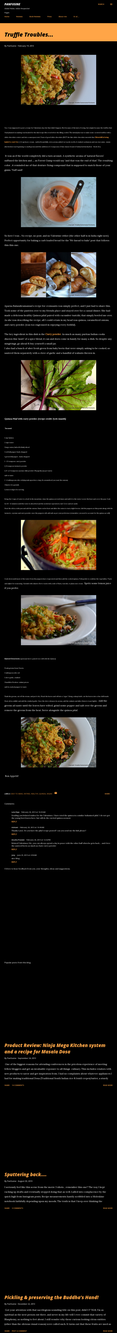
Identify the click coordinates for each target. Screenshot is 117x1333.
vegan (49, 794)
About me (63, 16)
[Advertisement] (58, 941)
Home (6, 16)
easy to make (17, 794)
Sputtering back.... (25, 1174)
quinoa (42, 794)
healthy (34, 794)
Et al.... (76, 16)
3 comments (17, 1208)
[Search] (101, 4)
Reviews (19, 16)
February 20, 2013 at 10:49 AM (32, 827)
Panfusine (12, 4)
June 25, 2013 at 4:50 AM (27, 855)
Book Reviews (35, 16)
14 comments (18, 1085)
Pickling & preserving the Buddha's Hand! (51, 1297)
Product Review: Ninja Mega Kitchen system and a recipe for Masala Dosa (54, 1048)
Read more (108, 1085)
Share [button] (107, 794)
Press (49, 16)
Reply (14, 821)
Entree (27, 794)
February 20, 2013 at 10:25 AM (33, 812)
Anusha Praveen (18, 840)
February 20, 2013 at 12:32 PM (38, 840)
